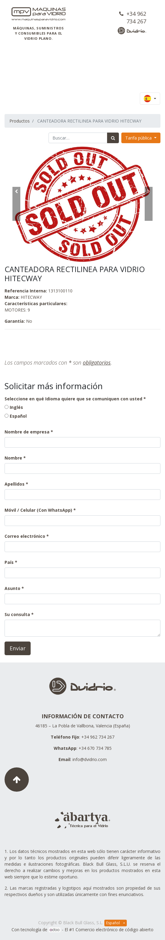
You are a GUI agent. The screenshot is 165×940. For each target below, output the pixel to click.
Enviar (17, 648)
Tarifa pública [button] (139, 138)
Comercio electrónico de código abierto (114, 929)
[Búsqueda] (113, 138)
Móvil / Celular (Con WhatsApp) (38, 510)
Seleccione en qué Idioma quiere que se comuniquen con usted (73, 399)
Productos (19, 121)
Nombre (13, 458)
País (10, 562)
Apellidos (15, 484)
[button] (16, 203)
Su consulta (17, 614)
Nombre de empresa (27, 432)
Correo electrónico (25, 536)
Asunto (12, 588)
